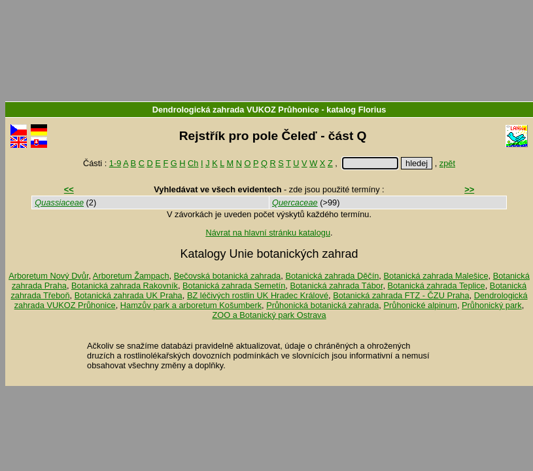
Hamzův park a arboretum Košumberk (191, 305)
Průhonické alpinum (419, 305)
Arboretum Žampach (131, 276)
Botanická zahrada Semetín (233, 285)
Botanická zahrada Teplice (436, 285)
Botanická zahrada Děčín (332, 276)
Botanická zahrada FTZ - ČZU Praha (401, 295)
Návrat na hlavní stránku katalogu (267, 232)
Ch (193, 163)
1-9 (115, 163)
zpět (447, 163)
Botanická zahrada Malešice (435, 276)
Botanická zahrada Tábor (336, 285)
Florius (372, 109)
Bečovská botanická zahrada (227, 276)
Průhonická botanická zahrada (322, 305)
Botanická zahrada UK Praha (128, 295)
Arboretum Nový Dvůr (48, 276)
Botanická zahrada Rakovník (124, 285)
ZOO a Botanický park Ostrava (269, 315)
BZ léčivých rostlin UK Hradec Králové (257, 295)
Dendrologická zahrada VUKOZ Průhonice (235, 109)
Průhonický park (492, 305)
